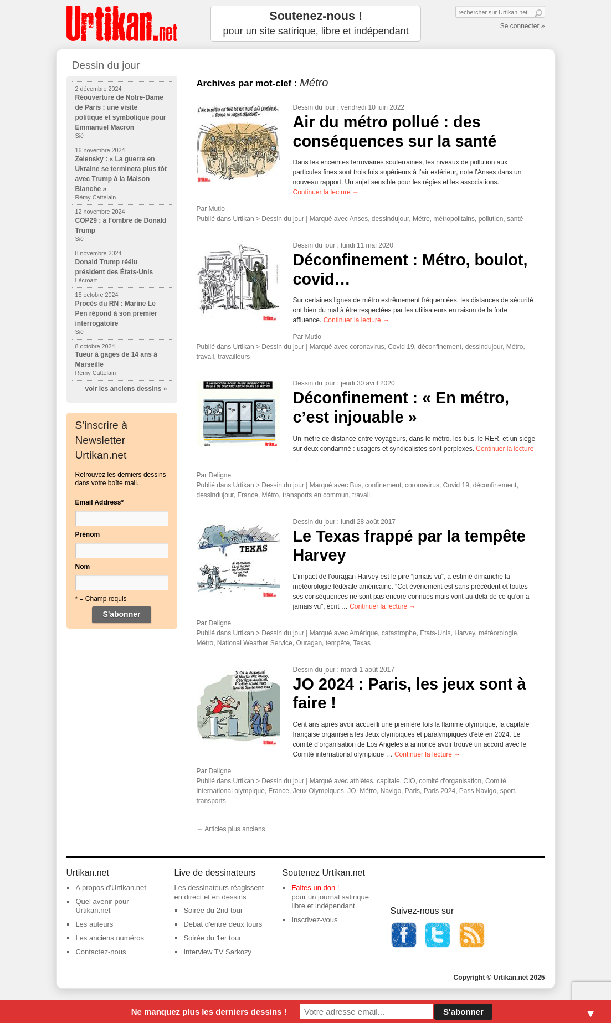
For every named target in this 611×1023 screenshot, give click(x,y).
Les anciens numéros (109, 938)
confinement (383, 485)
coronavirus (367, 347)
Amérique (364, 633)
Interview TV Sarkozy (217, 952)
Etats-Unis (435, 633)
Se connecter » (522, 26)
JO (351, 791)
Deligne (220, 475)
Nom (82, 566)
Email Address (99, 502)
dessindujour (390, 219)
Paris (412, 791)
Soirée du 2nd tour (213, 910)
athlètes (361, 781)
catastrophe (399, 633)
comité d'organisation (450, 781)
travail (205, 357)
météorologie (498, 633)
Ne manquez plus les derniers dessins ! (209, 1011)
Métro (421, 219)
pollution (491, 219)
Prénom (87, 534)
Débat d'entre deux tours (222, 924)
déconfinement (439, 347)
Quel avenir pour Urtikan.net (102, 906)
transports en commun (315, 495)
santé (515, 219)
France (248, 495)
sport (507, 791)
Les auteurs (94, 924)
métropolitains (454, 219)
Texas (362, 643)
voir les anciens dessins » (126, 389)
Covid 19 (401, 347)
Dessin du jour (314, 107)
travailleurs (234, 357)
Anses (359, 219)
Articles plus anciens (231, 829)
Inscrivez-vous (314, 920)
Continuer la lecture (326, 192)
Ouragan (309, 643)
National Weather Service (254, 643)
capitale (388, 781)
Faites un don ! (315, 887)
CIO (409, 781)
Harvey (464, 633)
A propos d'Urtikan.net (110, 887)
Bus (356, 485)
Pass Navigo (477, 791)
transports (211, 801)
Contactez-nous (100, 952)
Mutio (217, 209)
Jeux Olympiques (318, 791)
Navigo (391, 791)
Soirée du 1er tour (212, 938)
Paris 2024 (439, 791)
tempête (338, 643)
